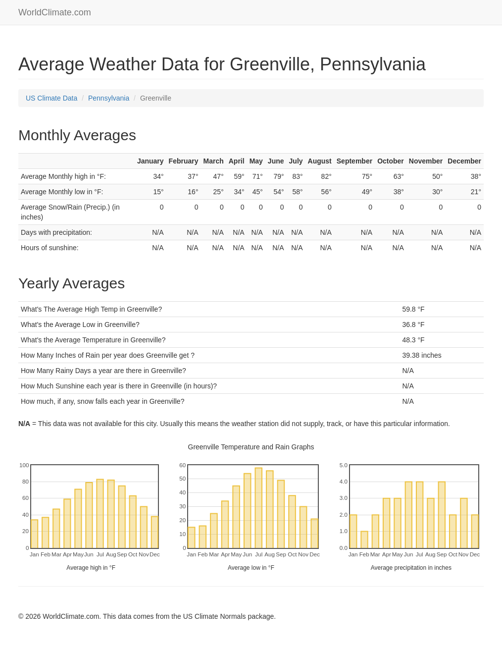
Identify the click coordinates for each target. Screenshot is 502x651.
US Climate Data (51, 98)
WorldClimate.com (54, 12)
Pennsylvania (108, 98)
